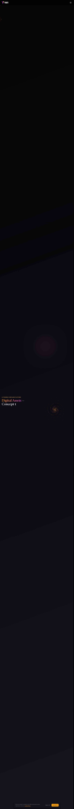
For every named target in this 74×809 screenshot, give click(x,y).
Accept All (55, 805)
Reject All (47, 805)
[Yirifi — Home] (5, 2)
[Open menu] (70, 2)
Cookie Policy (28, 806)
